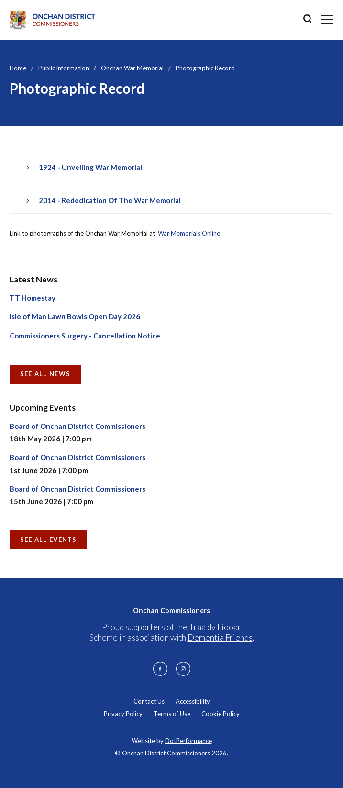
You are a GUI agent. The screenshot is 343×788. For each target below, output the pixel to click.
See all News (45, 374)
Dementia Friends (220, 637)
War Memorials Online (189, 233)
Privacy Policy (123, 714)
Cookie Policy (220, 714)
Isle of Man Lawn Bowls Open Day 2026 (75, 316)
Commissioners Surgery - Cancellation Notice (85, 335)
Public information (63, 68)
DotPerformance (188, 740)
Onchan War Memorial (132, 68)
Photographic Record (205, 68)
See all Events (48, 539)
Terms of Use (172, 714)
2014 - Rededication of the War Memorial (110, 200)
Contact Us (149, 701)
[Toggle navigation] (327, 19)
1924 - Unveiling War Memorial (90, 167)
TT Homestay (32, 297)
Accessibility (193, 701)
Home (18, 68)
